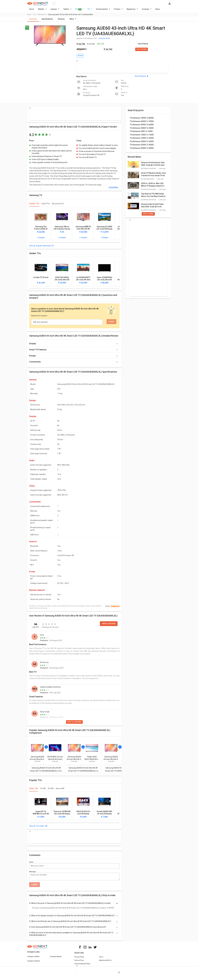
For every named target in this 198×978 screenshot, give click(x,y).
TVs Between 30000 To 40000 (142, 150)
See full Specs (140, 78)
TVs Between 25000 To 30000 (142, 146)
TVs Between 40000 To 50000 (142, 130)
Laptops (55, 11)
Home (31, 11)
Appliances (132, 11)
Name (31, 864)
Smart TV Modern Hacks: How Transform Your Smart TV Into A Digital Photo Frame (153, 176)
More (73, 20)
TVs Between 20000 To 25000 (142, 143)
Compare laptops (55, 958)
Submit (34, 886)
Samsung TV (42, 16)
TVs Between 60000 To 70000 (142, 123)
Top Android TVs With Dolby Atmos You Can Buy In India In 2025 (153, 196)
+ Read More (113, 189)
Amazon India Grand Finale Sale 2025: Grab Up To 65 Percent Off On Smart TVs (152, 207)
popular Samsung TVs (45, 247)
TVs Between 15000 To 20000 (142, 140)
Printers (118, 11)
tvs (34, 16)
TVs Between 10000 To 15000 (142, 136)
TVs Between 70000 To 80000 (142, 119)
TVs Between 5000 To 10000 (141, 133)
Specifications (47, 20)
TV (89, 11)
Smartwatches (103, 11)
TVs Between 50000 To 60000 (142, 126)
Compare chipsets (33, 962)
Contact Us (115, 608)
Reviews (61, 20)
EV (79, 11)
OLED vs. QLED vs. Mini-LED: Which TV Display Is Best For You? (152, 186)
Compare (147, 11)
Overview (33, 20)
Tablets (67, 11)
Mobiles (42, 11)
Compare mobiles (33, 958)
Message (32, 873)
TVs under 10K (41, 827)
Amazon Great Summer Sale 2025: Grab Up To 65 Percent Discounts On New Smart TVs (153, 165)
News (157, 11)
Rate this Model (104, 40)
